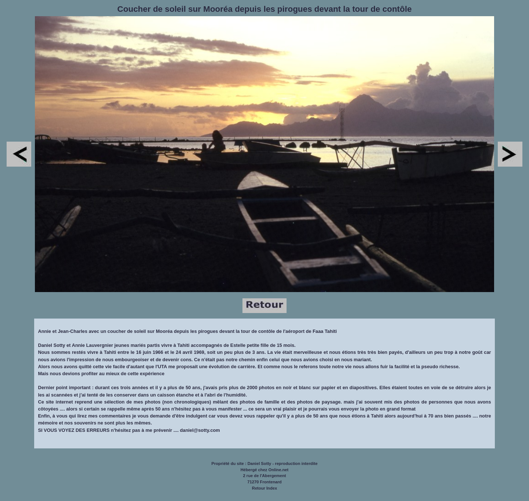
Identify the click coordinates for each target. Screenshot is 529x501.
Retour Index (264, 488)
